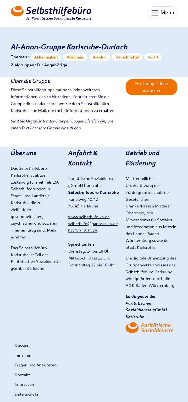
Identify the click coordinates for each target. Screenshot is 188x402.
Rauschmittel (127, 57)
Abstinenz (75, 57)
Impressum (25, 384)
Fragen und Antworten (36, 365)
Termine (22, 355)
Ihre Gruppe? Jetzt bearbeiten (151, 87)
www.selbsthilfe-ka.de (89, 216)
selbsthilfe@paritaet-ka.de (93, 223)
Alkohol (99, 57)
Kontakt (22, 374)
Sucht (153, 57)
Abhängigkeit (46, 57)
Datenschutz (26, 394)
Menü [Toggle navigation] (162, 13)
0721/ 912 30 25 (82, 230)
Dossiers (22, 345)
